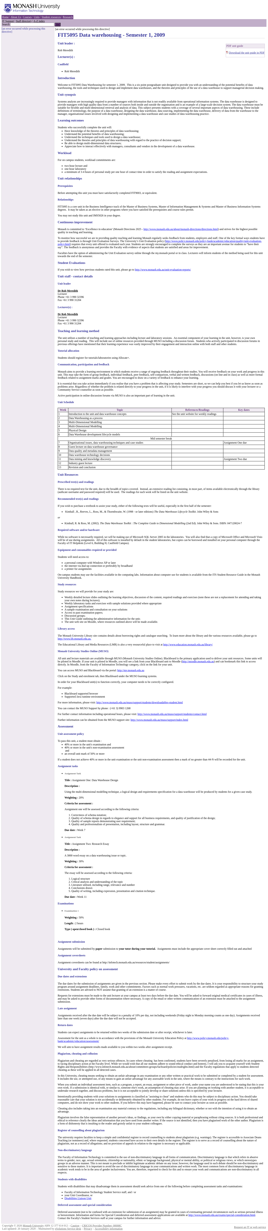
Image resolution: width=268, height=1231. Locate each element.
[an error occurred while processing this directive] (82, 29)
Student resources (51, 17)
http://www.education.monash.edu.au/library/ (188, 644)
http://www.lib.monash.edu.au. (74, 638)
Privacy (88, 1228)
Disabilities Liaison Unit (77, 1198)
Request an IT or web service (250, 1227)
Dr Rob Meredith (68, 290)
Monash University (33, 1225)
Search (6, 24)
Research (68, 17)
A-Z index (39, 21)
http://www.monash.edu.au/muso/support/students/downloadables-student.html (139, 702)
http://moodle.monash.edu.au (198, 661)
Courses (27, 17)
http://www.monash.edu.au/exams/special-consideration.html (221, 1215)
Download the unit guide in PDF (247, 52)
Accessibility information (109, 1228)
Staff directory (24, 21)
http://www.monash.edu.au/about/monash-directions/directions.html (181, 229)
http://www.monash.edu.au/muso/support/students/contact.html (172, 714)
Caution (75, 1225)
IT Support (8, 21)
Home (5, 17)
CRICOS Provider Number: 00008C (102, 1225)
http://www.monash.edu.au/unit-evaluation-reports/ (163, 269)
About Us (15, 17)
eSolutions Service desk (68, 1228)
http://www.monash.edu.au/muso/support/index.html (159, 719)
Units (37, 17)
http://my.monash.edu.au (130, 670)
